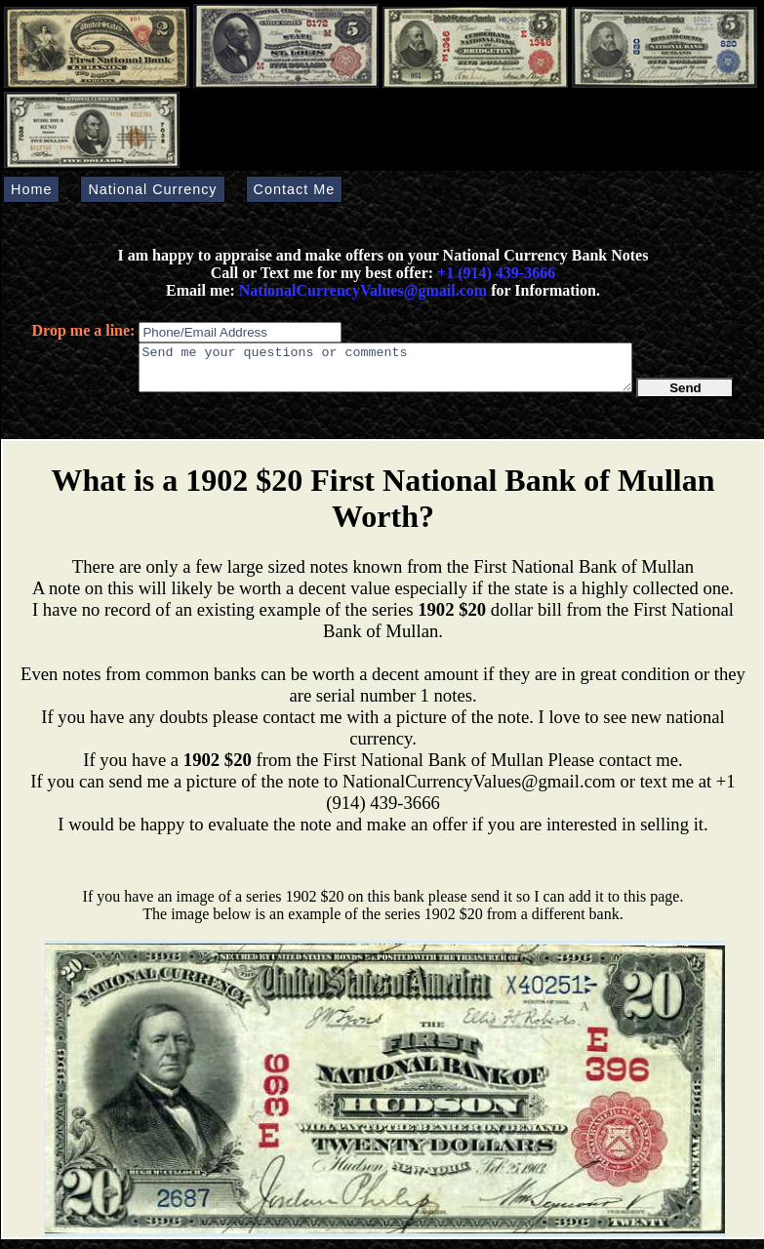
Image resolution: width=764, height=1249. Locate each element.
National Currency (152, 189)
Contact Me (295, 189)
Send (685, 396)
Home (31, 189)
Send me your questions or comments (385, 371)
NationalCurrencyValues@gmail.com (361, 290)
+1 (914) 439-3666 (496, 272)
